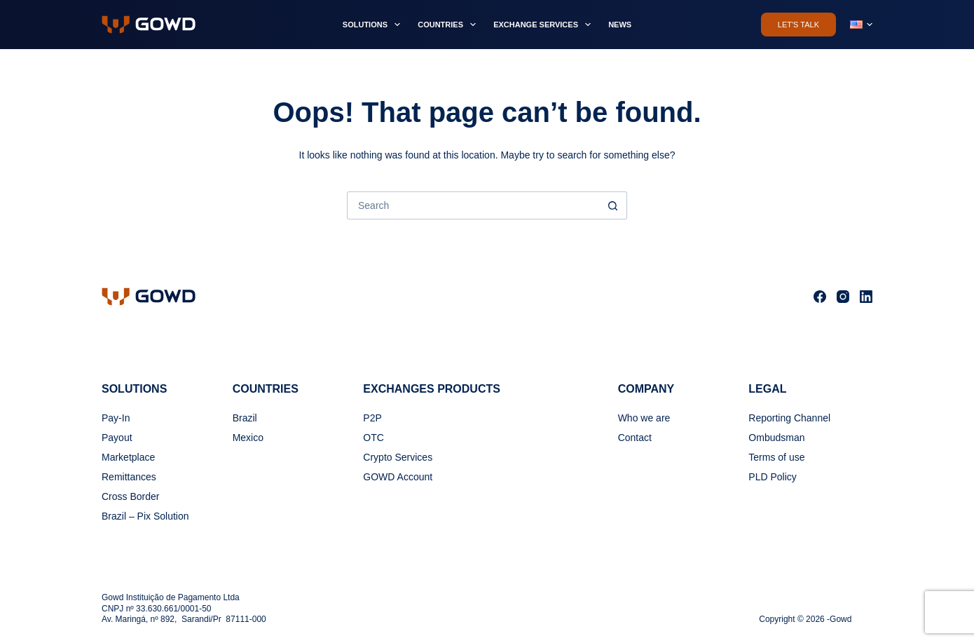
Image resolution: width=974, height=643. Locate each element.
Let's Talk (798, 24)
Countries (449, 24)
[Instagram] (843, 296)
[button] (861, 24)
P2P (372, 418)
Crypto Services (397, 457)
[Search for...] (473, 205)
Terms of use (776, 457)
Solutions (374, 24)
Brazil (245, 418)
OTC (373, 437)
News (619, 24)
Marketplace (128, 457)
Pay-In (116, 418)
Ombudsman (776, 437)
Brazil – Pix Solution (145, 516)
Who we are (644, 418)
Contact (635, 437)
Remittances (129, 476)
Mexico (248, 437)
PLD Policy (772, 476)
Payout (117, 437)
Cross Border (130, 496)
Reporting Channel (789, 418)
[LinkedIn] (866, 296)
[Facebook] (820, 296)
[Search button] (613, 205)
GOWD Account (397, 476)
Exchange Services (544, 24)
